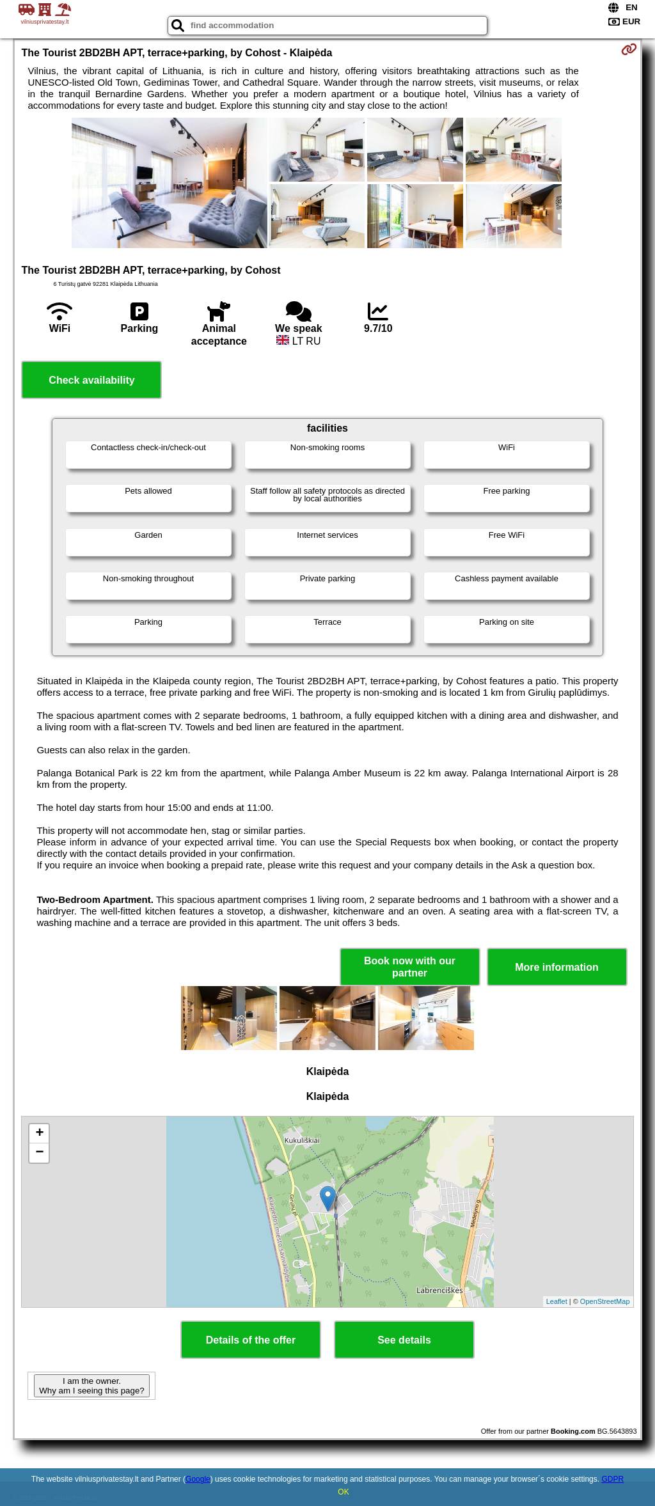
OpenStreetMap (605, 1301)
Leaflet (556, 1301)
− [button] (39, 1153)
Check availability (91, 380)
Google (197, 1479)
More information (557, 967)
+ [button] (39, 1133)
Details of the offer (251, 1340)
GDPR (612, 1479)
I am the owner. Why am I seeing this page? (91, 1385)
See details (404, 1340)
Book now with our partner (409, 966)
